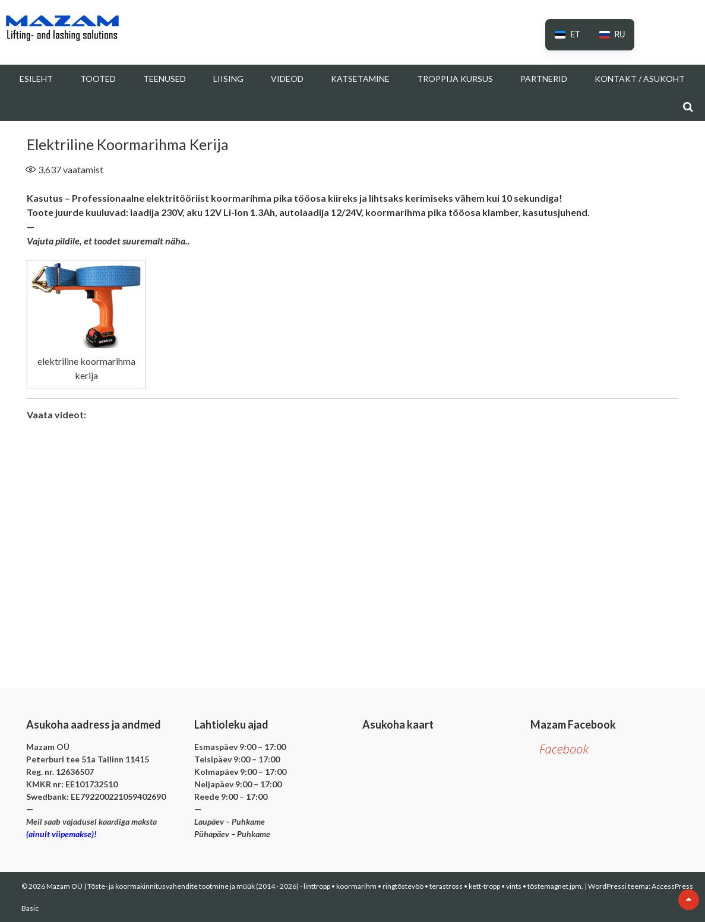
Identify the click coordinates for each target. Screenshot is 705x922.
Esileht (36, 79)
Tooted (98, 79)
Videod (287, 79)
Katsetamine (360, 79)
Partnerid (543, 79)
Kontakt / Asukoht (640, 79)
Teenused (164, 79)
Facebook (564, 749)
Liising (228, 79)
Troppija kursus (455, 79)
